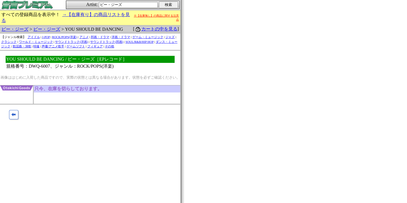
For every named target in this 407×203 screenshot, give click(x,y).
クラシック (9, 41)
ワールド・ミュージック (36, 41)
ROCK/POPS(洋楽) (64, 37)
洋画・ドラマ (121, 37)
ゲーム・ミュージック (147, 37)
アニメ (84, 37)
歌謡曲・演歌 (22, 46)
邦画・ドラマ (100, 37)
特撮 (36, 46)
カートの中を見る (159, 29)
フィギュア (95, 46)
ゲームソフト (75, 46)
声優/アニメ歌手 (53, 46)
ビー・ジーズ (14, 29)
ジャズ (170, 37)
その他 (109, 46)
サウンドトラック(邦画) (106, 41)
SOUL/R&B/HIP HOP (139, 41)
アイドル (34, 37)
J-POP (46, 37)
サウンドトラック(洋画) (71, 41)
